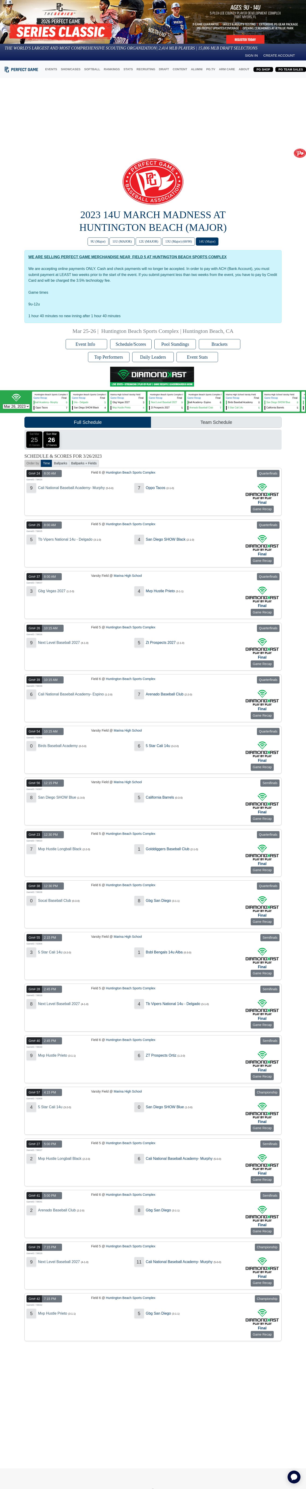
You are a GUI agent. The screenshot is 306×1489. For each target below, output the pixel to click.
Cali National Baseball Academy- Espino (71, 694)
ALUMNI (197, 69)
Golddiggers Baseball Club (167, 849)
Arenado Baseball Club (165, 694)
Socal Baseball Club (54, 901)
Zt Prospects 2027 (161, 643)
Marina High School (128, 575)
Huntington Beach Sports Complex (131, 472)
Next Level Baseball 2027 (59, 643)
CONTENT (180, 69)
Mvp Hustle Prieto (160, 591)
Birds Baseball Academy (58, 746)
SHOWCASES (70, 69)
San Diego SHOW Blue (57, 797)
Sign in (251, 55)
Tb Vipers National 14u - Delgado (65, 539)
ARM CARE (227, 69)
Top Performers (108, 357)
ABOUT (244, 69)
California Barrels (160, 797)
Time (46, 463)
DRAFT (164, 69)
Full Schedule (88, 422)
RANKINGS (112, 69)
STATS (128, 69)
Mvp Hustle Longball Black (60, 849)
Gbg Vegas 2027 (51, 591)
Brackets (220, 344)
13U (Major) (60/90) (178, 241)
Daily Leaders (153, 357)
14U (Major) (207, 241)
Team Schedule (216, 422)
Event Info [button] (86, 344)
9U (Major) (98, 241)
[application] (294, 1477)
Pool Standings (175, 344)
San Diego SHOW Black (166, 539)
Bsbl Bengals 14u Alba (164, 952)
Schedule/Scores (131, 344)
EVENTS (51, 69)
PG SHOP (263, 69)
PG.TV (210, 69)
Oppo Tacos (155, 488)
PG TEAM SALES (290, 69)
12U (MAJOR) (148, 241)
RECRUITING (146, 69)
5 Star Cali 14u (158, 746)
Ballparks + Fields (84, 463)
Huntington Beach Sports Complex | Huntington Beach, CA (167, 331)
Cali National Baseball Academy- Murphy (71, 488)
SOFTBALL (92, 69)
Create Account (279, 55)
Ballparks (60, 463)
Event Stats (197, 357)
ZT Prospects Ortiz (161, 1055)
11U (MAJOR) (122, 241)
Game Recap (40, 398)
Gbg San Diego (158, 901)
